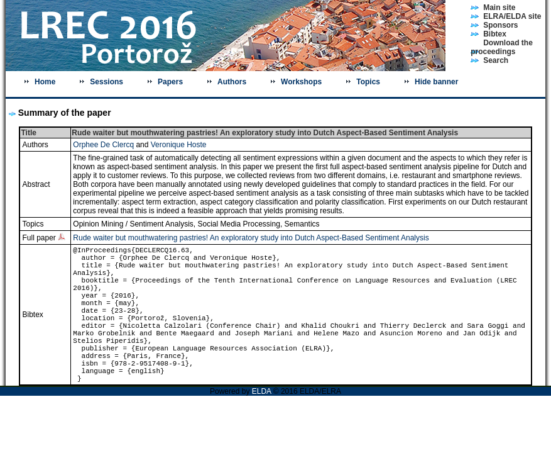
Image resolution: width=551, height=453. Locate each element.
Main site (499, 7)
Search (495, 60)
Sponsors (500, 25)
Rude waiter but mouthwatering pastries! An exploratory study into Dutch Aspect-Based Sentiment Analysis (250, 237)
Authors (231, 81)
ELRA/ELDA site (512, 16)
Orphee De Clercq (103, 144)
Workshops (301, 81)
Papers (170, 81)
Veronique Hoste (179, 144)
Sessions (106, 81)
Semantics (302, 224)
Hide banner (436, 81)
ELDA (261, 391)
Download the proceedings (502, 47)
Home (45, 81)
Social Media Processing (238, 224)
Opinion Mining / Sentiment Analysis (133, 224)
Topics (368, 81)
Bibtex (494, 34)
